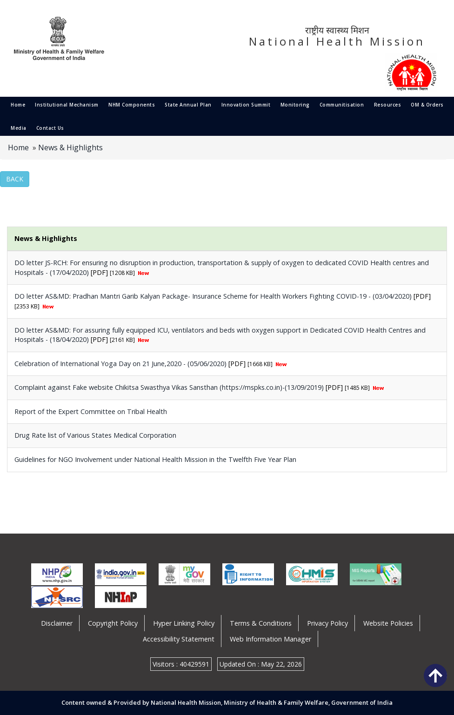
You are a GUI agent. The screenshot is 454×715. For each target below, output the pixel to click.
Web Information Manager (270, 639)
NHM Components (131, 104)
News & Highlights (70, 147)
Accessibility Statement (178, 639)
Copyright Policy (113, 623)
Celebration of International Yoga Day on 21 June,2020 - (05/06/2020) (121, 363)
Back (14, 178)
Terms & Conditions (261, 623)
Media (19, 128)
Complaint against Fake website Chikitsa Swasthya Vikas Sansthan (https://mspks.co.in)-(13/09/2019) (170, 387)
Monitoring (295, 104)
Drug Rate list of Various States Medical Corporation (95, 435)
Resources (387, 104)
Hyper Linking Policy (183, 623)
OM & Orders (427, 104)
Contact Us (50, 128)
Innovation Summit (246, 104)
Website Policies (388, 623)
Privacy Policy (327, 623)
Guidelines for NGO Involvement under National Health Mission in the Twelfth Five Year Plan (155, 459)
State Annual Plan (188, 104)
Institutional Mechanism (67, 104)
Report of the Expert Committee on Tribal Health (90, 411)
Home (18, 104)
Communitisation (342, 104)
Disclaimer (57, 623)
